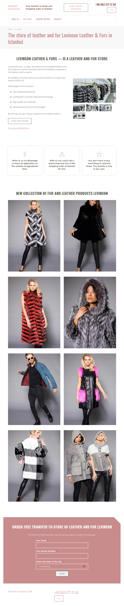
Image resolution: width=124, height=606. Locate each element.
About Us (15, 19)
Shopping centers (43, 19)
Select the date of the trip (49, 562)
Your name (41, 540)
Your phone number (46, 551)
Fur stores (27, 19)
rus (111, 10)
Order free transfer (20, 121)
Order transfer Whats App (76, 7)
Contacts (57, 19)
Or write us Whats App (18, 128)
